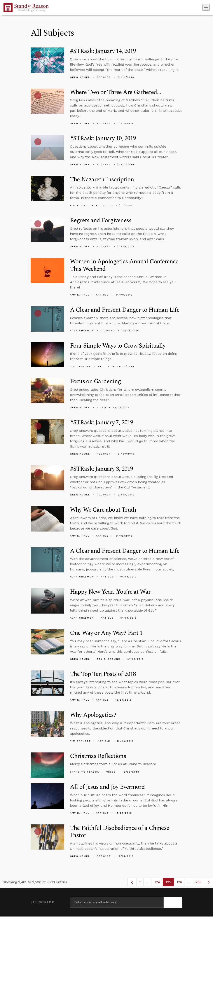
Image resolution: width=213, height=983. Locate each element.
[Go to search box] (201, 7)
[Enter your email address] (117, 902)
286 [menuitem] (198, 882)
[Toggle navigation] (206, 7)
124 (158, 883)
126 (180, 883)
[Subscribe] (173, 902)
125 (170, 883)
